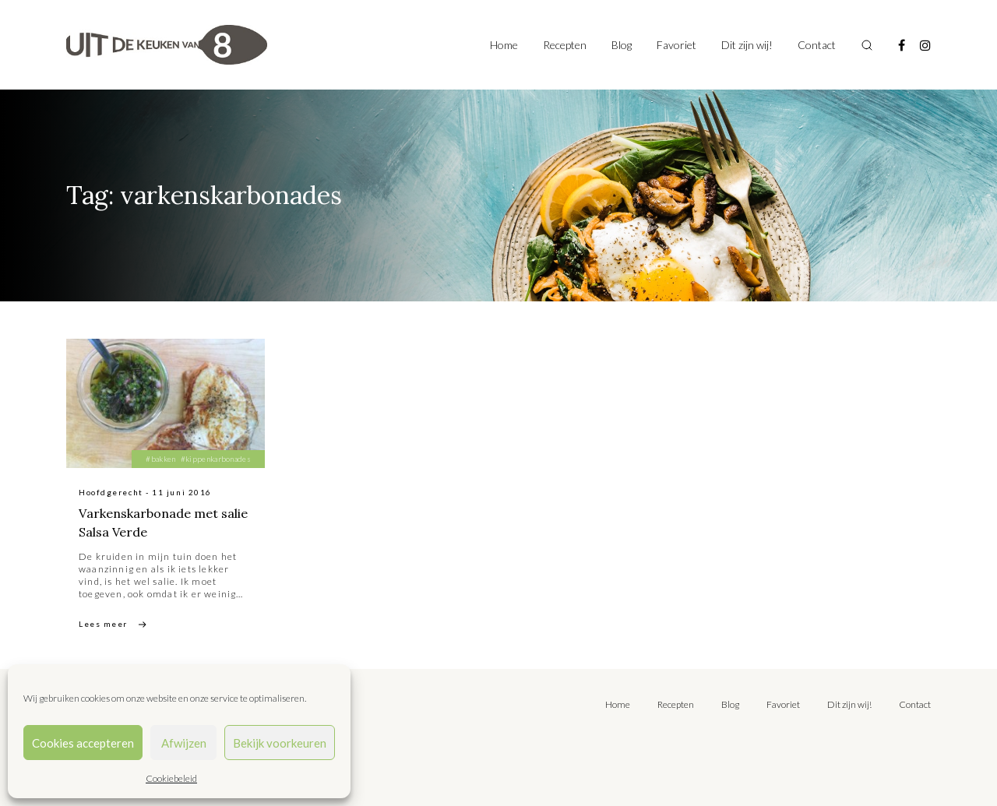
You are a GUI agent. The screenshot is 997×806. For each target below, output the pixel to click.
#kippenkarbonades (216, 458)
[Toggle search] (867, 45)
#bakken (160, 458)
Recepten (565, 44)
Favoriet (676, 44)
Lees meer (103, 623)
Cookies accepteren (83, 743)
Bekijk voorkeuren (279, 743)
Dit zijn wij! (747, 44)
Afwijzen (183, 743)
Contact (817, 44)
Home (504, 44)
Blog (621, 44)
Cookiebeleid (171, 778)
